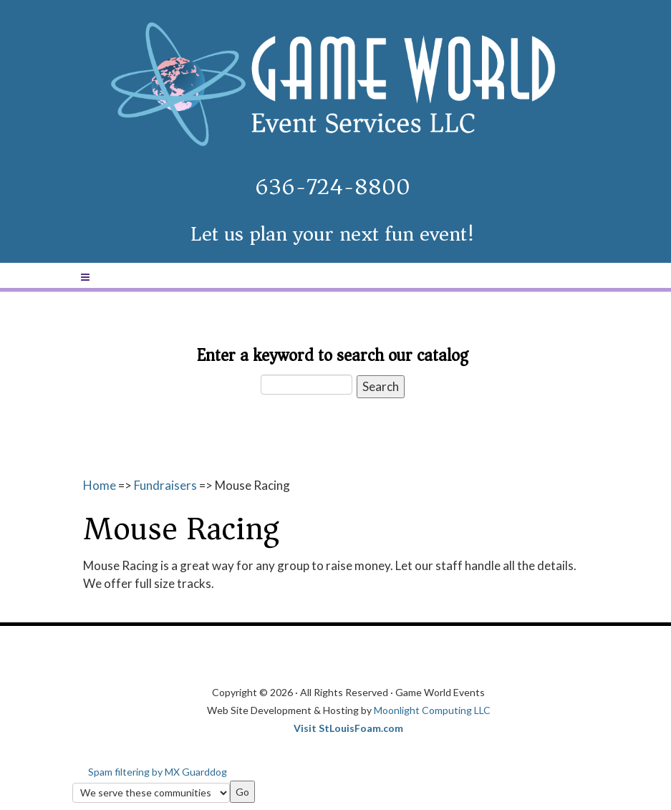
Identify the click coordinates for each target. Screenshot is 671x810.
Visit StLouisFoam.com (348, 728)
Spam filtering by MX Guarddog (157, 772)
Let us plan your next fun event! (332, 234)
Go (242, 792)
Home (99, 485)
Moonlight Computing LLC (432, 710)
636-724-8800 (332, 187)
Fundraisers (165, 485)
